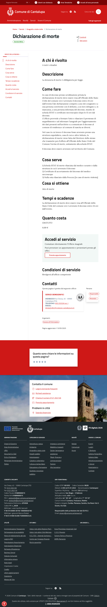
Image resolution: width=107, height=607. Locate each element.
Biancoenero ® (62, 601)
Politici (6, 464)
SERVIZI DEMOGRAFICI (54, 294)
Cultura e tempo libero (37, 464)
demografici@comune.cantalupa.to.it (59, 308)
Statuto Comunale (10, 556)
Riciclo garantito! (35, 542)
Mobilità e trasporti (56, 447)
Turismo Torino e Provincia (63, 535)
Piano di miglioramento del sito (15, 535)
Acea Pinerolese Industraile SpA (65, 529)
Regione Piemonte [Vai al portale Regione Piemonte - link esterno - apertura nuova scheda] (11, 2)
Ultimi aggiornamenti (11, 572)
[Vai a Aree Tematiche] (65, 2)
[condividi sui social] (81, 37)
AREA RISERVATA (52, 603)
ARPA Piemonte (60, 539)
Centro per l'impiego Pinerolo (40, 539)
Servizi (21, 29)
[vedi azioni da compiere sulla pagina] (82, 40)
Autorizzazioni (34, 457)
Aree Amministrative (11, 447)
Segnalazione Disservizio (12, 545)
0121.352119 (12, 490)
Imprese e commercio (57, 443)
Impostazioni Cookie (11, 566)
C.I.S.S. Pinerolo (59, 532)
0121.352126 (12, 488)
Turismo (52, 464)
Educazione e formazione (38, 467)
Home (15, 29)
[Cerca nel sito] (98, 11)
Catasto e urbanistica (37, 460)
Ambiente (33, 447)
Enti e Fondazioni (10, 457)
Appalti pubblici (35, 454)
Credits (6, 569)
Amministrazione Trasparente (14, 529)
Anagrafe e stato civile (35, 29)
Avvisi (74, 450)
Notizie (74, 443)
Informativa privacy (11, 559)
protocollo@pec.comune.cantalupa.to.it (22, 498)
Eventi (90, 443)
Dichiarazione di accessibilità (14, 532)
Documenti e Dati (10, 454)
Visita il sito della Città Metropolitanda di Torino (46, 532)
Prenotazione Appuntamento (14, 542)
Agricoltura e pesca (36, 443)
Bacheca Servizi (9, 552)
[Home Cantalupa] (26, 11)
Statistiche (8, 576)
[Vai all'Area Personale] (88, 2)
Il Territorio (92, 450)
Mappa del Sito (9, 579)
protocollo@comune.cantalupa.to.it (21, 500)
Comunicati (75, 447)
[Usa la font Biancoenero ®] (43, 2)
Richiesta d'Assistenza (12, 549)
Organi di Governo (10, 443)
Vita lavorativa (55, 467)
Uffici (6, 450)
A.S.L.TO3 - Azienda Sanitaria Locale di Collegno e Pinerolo (50, 535)
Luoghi (90, 447)
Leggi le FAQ (8, 539)
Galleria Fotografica (95, 454)
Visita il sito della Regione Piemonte (42, 529)
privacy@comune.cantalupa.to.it (70, 513)
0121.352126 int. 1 (61, 303)
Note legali (8, 562)
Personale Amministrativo (13, 460)
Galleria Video (93, 457)
